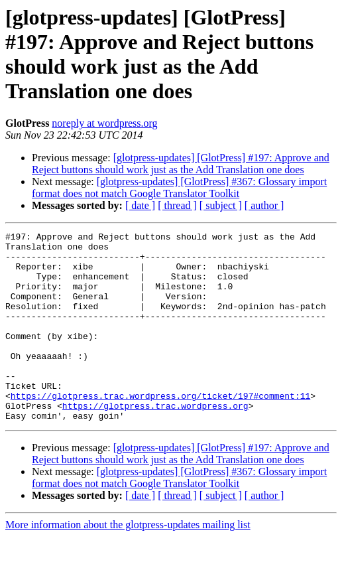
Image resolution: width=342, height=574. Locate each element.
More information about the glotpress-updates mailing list (128, 562)
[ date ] (140, 205)
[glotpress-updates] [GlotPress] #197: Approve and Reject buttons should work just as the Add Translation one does (180, 163)
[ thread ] (177, 205)
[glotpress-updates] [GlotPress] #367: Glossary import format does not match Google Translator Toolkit (179, 187)
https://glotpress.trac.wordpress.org (155, 441)
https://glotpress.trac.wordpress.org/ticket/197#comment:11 (160, 429)
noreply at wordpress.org (104, 123)
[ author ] (264, 205)
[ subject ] (221, 205)
